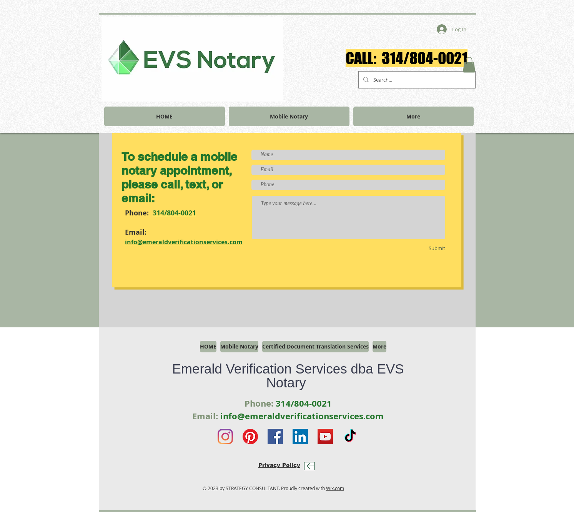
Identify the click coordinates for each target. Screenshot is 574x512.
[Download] (309, 466)
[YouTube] (325, 436)
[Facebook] (275, 436)
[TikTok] (350, 436)
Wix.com (335, 488)
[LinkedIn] (300, 436)
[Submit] (424, 248)
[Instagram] (225, 436)
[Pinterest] (250, 436)
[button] (469, 65)
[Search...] (416, 80)
